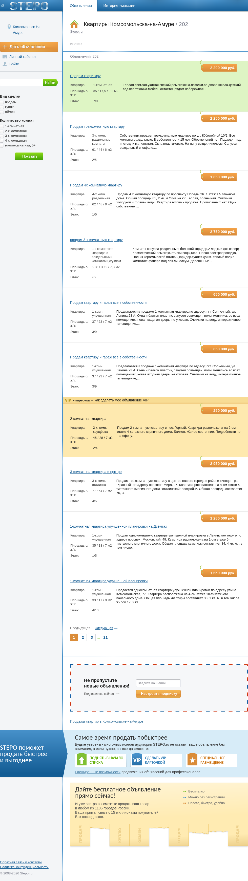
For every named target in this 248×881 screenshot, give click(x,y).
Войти (14, 64)
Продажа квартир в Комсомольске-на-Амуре (106, 721)
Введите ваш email (152, 683)
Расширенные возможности (97, 772)
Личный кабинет (22, 57)
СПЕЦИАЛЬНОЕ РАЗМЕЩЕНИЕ (212, 760)
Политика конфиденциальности (24, 867)
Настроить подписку (159, 694)
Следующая (104, 628)
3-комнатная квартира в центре (96, 472)
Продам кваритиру (85, 76)
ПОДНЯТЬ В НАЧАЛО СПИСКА (106, 760)
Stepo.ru (76, 31)
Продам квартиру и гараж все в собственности (108, 302)
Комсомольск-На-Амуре (27, 26)
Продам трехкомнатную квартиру (97, 126)
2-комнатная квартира (88, 419)
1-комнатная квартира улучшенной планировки (109, 581)
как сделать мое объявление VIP (121, 400)
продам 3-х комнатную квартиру (96, 240)
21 (106, 637)
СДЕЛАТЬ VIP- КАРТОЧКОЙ (156, 760)
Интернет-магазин (119, 5)
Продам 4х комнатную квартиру (96, 185)
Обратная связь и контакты (21, 862)
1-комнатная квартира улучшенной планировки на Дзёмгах (118, 526)
